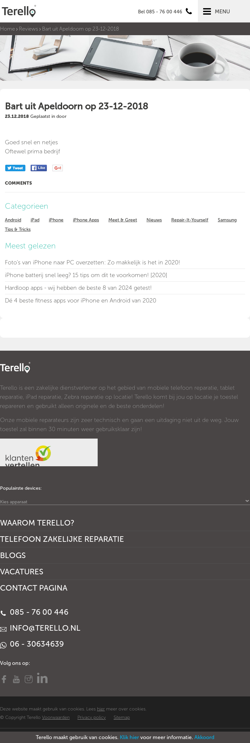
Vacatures (21, 571)
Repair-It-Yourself (189, 220)
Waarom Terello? (37, 522)
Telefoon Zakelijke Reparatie (62, 539)
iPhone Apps (86, 220)
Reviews (28, 29)
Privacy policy (91, 717)
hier (101, 709)
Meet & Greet (122, 220)
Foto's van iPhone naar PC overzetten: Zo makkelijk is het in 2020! (92, 262)
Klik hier (129, 737)
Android (13, 220)
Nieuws (154, 220)
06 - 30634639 (32, 644)
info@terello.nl (40, 628)
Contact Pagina (33, 588)
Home (7, 29)
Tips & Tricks (18, 229)
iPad (35, 220)
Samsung (227, 220)
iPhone (56, 220)
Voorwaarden (56, 717)
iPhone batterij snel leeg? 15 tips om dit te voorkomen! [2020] (86, 275)
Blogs (13, 555)
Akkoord (204, 737)
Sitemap (122, 717)
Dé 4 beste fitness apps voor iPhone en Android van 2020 (80, 300)
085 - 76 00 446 (34, 612)
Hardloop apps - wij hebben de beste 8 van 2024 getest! (78, 287)
